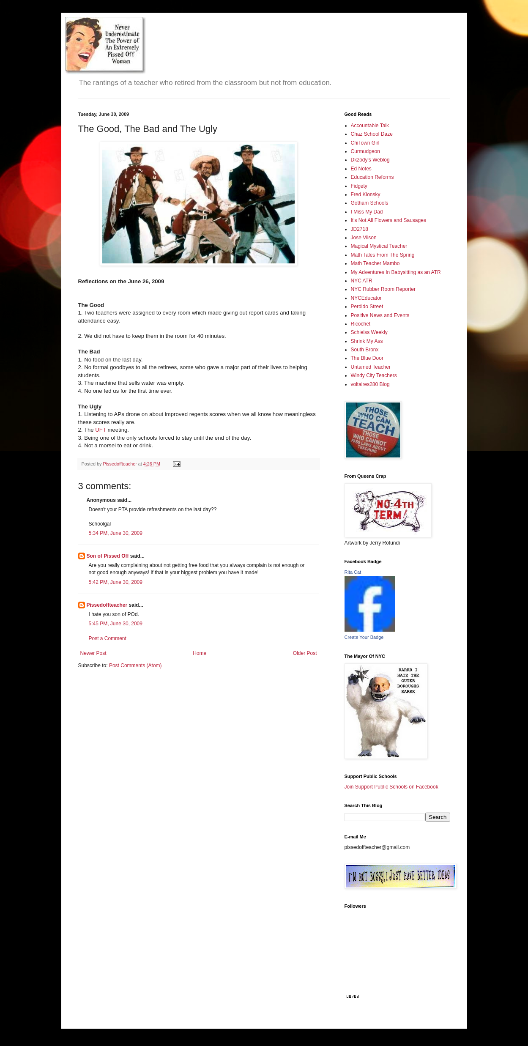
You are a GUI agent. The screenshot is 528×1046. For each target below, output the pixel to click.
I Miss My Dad (367, 212)
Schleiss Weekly (369, 332)
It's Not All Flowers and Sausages (388, 220)
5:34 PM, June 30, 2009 (115, 533)
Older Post (305, 653)
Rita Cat (353, 572)
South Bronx (365, 350)
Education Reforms (372, 177)
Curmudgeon (365, 151)
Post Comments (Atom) (135, 665)
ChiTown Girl (365, 143)
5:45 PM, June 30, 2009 (115, 624)
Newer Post (93, 653)
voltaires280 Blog (370, 384)
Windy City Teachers (374, 375)
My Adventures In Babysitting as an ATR (396, 272)
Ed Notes (361, 169)
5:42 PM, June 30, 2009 (115, 582)
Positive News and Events (380, 315)
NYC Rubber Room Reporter (383, 289)
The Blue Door (367, 358)
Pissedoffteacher (107, 605)
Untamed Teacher (371, 367)
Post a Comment (107, 638)
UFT (100, 430)
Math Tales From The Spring (383, 255)
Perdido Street (367, 306)
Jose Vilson (364, 238)
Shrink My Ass (367, 341)
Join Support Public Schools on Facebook (391, 787)
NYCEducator (366, 298)
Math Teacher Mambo (375, 263)
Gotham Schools (369, 203)
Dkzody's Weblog (370, 160)
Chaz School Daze (372, 134)
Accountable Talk (370, 126)
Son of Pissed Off (108, 556)
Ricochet (361, 324)
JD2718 (359, 229)
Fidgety (359, 186)
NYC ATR (361, 281)
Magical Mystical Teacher (379, 246)
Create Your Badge (364, 637)
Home (199, 653)
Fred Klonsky (365, 194)
